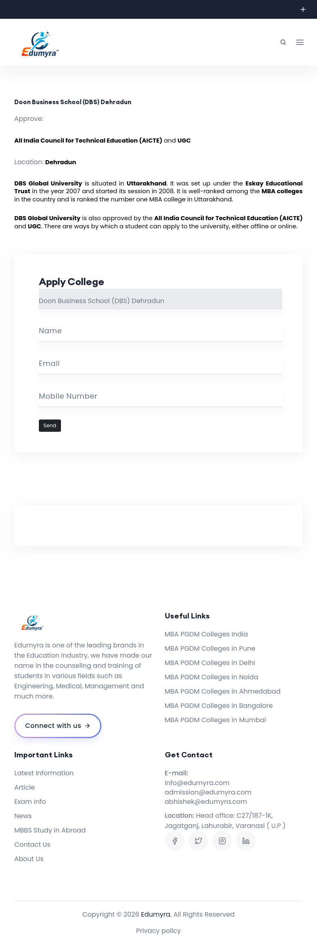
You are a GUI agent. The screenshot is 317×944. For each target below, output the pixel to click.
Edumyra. (156, 914)
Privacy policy (158, 930)
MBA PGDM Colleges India (206, 634)
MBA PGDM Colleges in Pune (210, 648)
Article (24, 787)
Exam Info (30, 801)
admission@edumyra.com (208, 792)
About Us (28, 859)
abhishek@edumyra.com (206, 801)
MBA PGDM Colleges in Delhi (210, 662)
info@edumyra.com (197, 783)
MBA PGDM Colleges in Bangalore (219, 705)
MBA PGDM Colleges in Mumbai (215, 720)
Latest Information (44, 773)
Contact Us (32, 844)
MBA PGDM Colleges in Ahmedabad (223, 691)
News (23, 816)
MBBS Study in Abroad (50, 830)
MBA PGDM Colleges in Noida (212, 677)
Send (49, 425)
